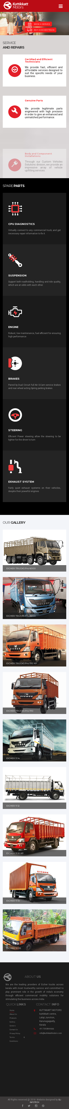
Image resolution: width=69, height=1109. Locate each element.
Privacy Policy (15, 1033)
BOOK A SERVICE (38, 24)
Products (13, 1018)
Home (12, 1010)
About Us (13, 1014)
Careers (13, 1026)
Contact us (14, 1030)
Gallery (12, 1022)
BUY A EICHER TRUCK (40, 29)
